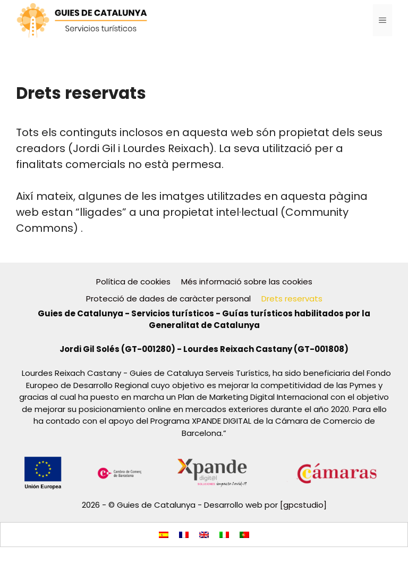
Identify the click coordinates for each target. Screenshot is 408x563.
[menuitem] (164, 534)
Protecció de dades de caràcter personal (168, 298)
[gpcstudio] (303, 504)
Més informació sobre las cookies (246, 281)
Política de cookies (133, 281)
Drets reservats (291, 298)
